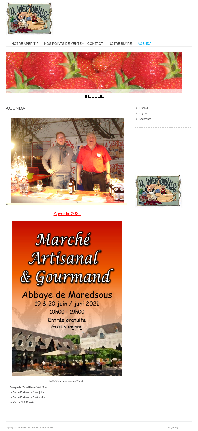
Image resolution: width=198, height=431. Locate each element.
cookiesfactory (185, 427)
